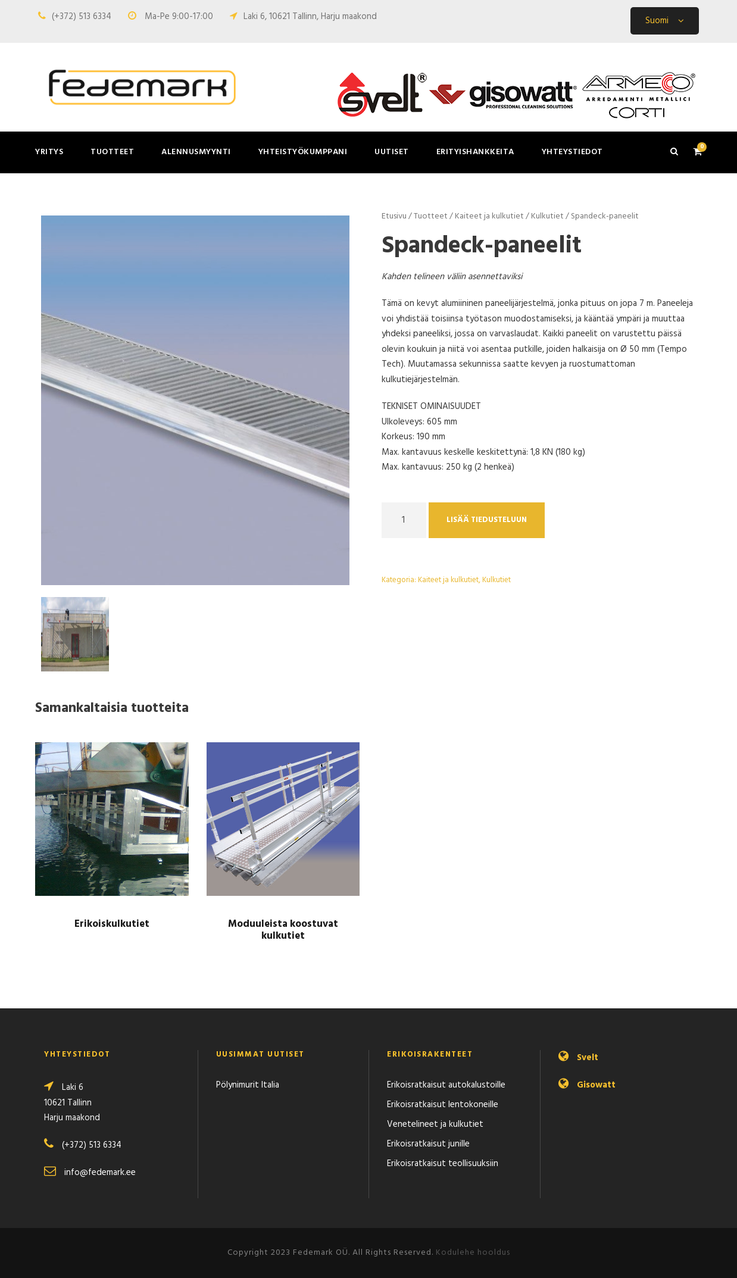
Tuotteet (112, 152)
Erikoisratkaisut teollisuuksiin (442, 1164)
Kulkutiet (547, 216)
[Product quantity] (404, 520)
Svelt (587, 1058)
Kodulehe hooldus (473, 1253)
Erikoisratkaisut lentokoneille (442, 1105)
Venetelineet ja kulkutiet (435, 1124)
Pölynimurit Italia (247, 1085)
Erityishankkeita (475, 152)
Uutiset (391, 152)
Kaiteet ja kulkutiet (489, 216)
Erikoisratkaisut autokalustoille (446, 1085)
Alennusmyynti (196, 152)
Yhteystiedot (572, 152)
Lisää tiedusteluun (486, 520)
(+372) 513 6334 (81, 17)
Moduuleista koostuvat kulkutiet (283, 930)
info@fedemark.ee (100, 1172)
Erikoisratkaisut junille (428, 1144)
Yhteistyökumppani (303, 152)
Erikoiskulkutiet (111, 924)
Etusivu (394, 216)
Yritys (49, 152)
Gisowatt (596, 1085)
